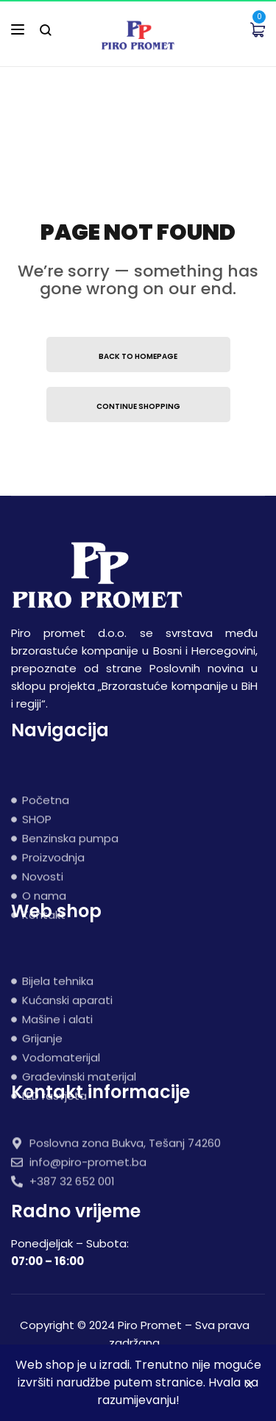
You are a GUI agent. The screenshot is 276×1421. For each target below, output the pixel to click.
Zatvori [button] (249, 1386)
